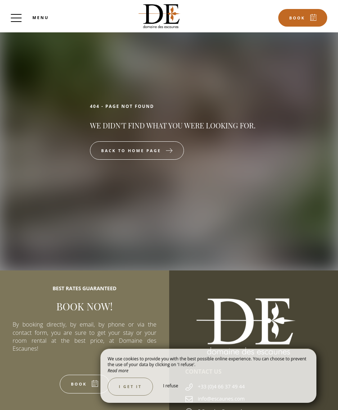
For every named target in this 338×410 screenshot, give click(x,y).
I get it (130, 386)
